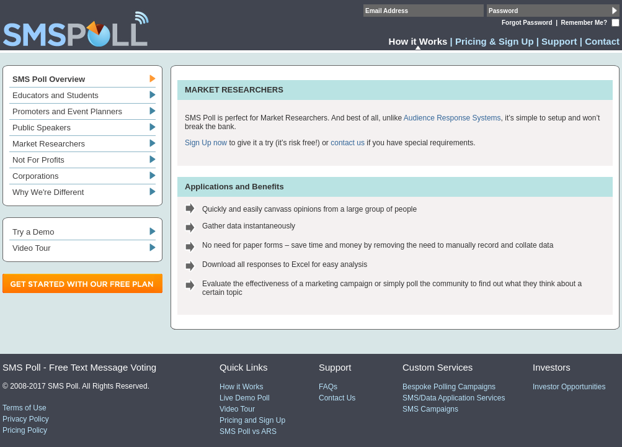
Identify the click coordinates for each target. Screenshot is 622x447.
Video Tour (237, 409)
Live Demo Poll (245, 398)
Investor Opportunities (569, 386)
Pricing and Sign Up (252, 420)
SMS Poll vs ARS (248, 431)
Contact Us (337, 398)
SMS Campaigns (430, 409)
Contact (602, 41)
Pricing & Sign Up (494, 41)
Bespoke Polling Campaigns (448, 386)
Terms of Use (24, 408)
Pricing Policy (24, 430)
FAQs (328, 386)
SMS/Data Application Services (453, 398)
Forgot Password (527, 22)
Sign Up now (206, 142)
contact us (348, 142)
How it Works (241, 386)
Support (559, 41)
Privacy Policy (25, 419)
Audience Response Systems (452, 118)
